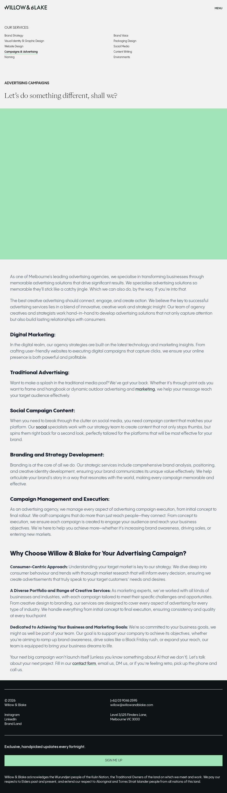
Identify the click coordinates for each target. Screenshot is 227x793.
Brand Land (13, 724)
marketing (145, 389)
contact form (84, 663)
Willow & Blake (15, 705)
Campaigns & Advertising (21, 51)
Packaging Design (125, 41)
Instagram (12, 715)
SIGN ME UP (113, 760)
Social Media (121, 46)
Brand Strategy (13, 35)
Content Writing (123, 51)
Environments (122, 57)
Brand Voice (121, 35)
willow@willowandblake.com (131, 705)
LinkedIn (10, 719)
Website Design (13, 46)
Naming (9, 57)
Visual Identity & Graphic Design (24, 41)
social (42, 427)
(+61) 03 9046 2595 (123, 700)
